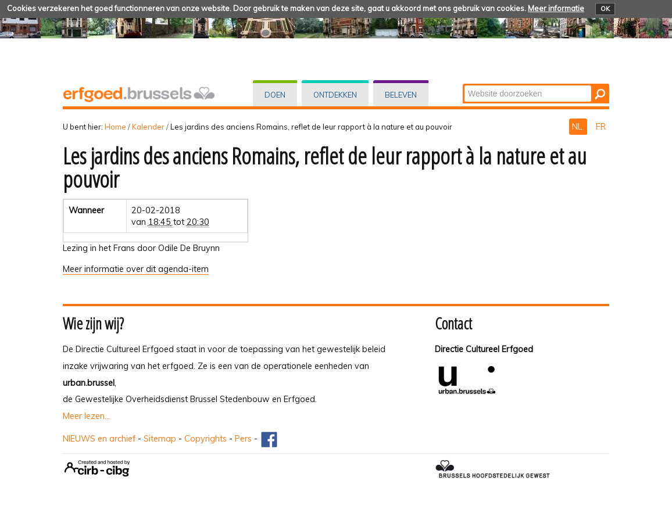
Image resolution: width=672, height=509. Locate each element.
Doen (274, 94)
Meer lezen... (86, 416)
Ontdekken (335, 94)
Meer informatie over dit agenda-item (136, 269)
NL (578, 126)
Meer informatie (556, 8)
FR (601, 126)
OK (605, 9)
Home (115, 126)
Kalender (148, 126)
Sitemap (160, 438)
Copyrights (205, 438)
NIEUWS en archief (99, 438)
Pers (243, 438)
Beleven (401, 94)
